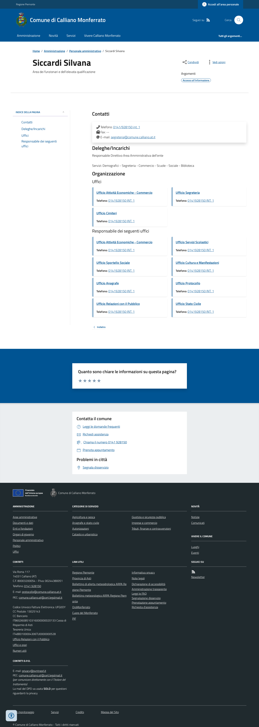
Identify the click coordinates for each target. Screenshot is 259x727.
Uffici (16, 551)
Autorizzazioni (80, 528)
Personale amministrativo (85, 51)
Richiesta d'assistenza (145, 607)
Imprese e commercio (144, 523)
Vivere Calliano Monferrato (102, 35)
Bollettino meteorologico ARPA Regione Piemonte (99, 598)
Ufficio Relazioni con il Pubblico (118, 303)
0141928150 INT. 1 (121, 200)
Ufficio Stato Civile (188, 303)
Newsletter (198, 577)
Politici (17, 546)
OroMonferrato (81, 607)
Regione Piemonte (25, 4)
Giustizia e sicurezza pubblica (149, 517)
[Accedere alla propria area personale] (220, 4)
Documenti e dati (23, 523)
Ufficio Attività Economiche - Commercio (124, 192)
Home (36, 51)
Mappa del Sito (110, 712)
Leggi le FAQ (139, 593)
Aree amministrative (25, 517)
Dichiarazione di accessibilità (148, 584)
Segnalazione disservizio (146, 598)
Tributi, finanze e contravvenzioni (151, 528)
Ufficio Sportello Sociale (113, 262)
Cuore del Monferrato (85, 613)
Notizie (195, 517)
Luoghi (195, 547)
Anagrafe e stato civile (85, 523)
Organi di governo (23, 534)
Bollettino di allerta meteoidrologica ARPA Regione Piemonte (99, 587)
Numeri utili (19, 650)
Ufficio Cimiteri (106, 213)
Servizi (71, 35)
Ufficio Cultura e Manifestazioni (197, 262)
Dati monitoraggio (23, 712)
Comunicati (198, 523)
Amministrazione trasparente (149, 589)
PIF (74, 618)
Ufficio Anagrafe (107, 283)
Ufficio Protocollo (188, 283)
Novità (53, 35)
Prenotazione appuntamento (149, 602)
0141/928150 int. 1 (126, 127)
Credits (80, 712)
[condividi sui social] (190, 62)
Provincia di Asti (81, 578)
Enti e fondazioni (23, 528)
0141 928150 (32, 586)
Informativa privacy (143, 572)
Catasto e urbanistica (85, 534)
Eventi (195, 553)
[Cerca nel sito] (237, 20)
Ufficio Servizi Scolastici (192, 242)
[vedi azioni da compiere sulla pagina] (216, 62)
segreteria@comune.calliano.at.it (133, 137)
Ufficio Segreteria (188, 192)
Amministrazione (28, 35)
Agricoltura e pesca (83, 517)
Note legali (138, 578)
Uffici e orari (20, 645)
